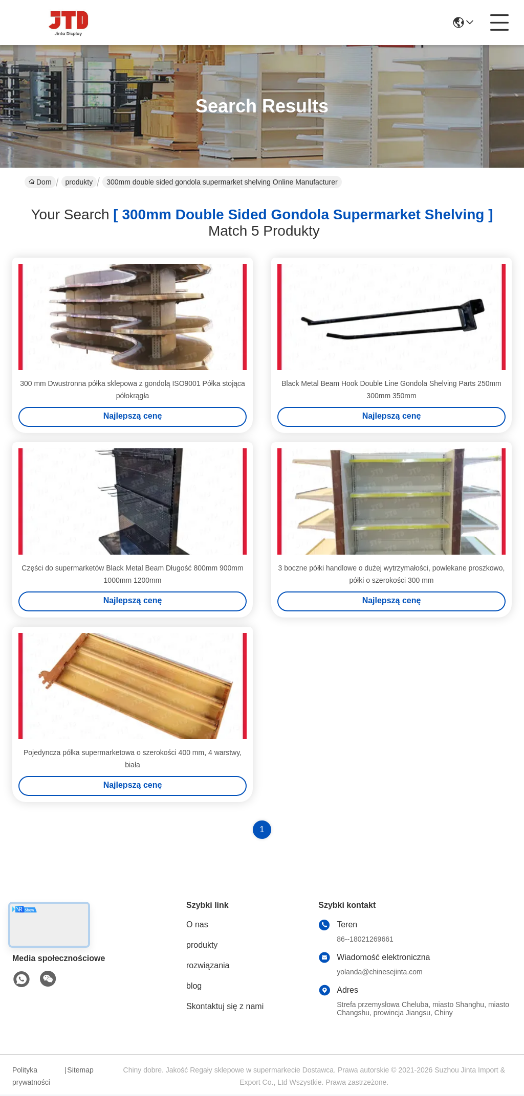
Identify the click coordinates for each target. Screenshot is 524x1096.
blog (194, 987)
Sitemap (80, 1071)
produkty (79, 182)
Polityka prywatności (31, 1077)
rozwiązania (207, 967)
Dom (40, 182)
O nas (197, 926)
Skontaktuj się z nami (225, 1007)
